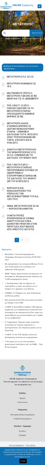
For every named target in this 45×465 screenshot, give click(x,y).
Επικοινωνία (22, 402)
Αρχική (22, 398)
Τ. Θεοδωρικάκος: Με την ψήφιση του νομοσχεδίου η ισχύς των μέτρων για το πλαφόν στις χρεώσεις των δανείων (21, 286)
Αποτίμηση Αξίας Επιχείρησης (22, 415)
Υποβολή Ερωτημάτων (22, 419)
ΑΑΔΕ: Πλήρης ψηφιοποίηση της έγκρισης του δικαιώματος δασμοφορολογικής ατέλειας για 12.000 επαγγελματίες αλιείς (23, 276)
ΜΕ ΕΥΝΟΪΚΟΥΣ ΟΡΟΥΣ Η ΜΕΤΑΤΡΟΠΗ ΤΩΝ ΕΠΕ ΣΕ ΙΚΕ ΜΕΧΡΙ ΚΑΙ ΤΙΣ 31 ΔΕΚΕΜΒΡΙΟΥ (23, 96)
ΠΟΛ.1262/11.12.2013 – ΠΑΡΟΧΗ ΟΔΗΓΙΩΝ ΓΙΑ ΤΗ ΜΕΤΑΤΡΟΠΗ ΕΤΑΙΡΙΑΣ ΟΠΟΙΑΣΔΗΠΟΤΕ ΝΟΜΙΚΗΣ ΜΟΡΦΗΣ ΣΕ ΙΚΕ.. (21, 111)
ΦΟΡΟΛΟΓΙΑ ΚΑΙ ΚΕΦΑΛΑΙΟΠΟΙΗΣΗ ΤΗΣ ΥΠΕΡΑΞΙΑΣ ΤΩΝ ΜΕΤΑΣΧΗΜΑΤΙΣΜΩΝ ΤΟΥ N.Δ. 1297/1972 (23, 194)
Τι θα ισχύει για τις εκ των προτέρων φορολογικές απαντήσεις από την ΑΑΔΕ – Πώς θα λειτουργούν (24, 344)
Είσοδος (22, 431)
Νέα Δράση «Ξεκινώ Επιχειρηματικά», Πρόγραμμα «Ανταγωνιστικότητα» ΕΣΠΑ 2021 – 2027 (23, 257)
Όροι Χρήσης (30, 445)
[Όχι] (42, 457)
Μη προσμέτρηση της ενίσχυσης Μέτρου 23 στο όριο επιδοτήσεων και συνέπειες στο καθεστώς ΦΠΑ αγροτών (24, 267)
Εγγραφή (22, 435)
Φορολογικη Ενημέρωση (31, 38)
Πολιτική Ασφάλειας (16, 445)
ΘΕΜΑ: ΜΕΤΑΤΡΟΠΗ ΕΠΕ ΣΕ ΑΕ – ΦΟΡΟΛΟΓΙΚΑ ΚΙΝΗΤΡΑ (23, 207)
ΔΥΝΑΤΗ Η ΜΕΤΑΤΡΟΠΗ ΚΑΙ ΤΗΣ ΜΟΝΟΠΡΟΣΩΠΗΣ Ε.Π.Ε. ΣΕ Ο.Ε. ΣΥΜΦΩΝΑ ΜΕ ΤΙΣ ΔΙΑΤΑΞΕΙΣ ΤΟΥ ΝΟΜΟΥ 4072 (22, 153)
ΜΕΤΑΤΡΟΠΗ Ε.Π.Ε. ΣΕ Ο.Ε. (20, 76)
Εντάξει (23, 461)
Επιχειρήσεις (23, 41)
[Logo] (22, 372)
